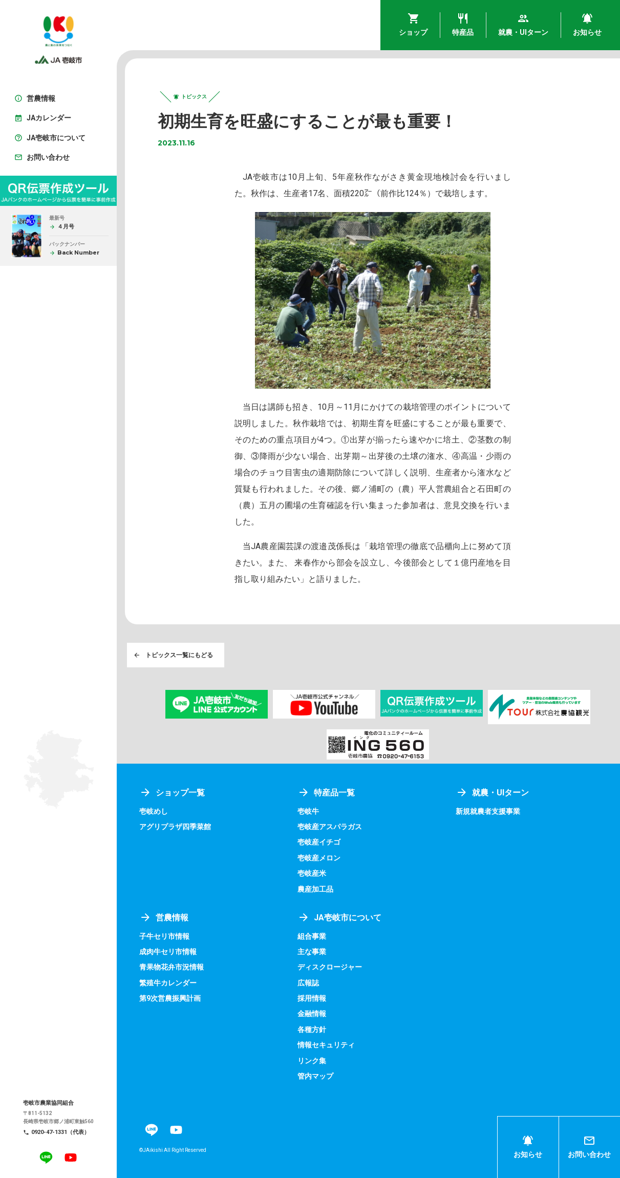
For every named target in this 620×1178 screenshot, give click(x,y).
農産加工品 (315, 889)
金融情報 (311, 1013)
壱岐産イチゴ (318, 842)
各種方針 (311, 1029)
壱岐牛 (308, 811)
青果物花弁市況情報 (171, 967)
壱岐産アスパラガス (329, 827)
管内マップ (315, 1076)
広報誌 (308, 983)
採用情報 (311, 998)
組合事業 (311, 936)
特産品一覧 (326, 792)
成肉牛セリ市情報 (168, 952)
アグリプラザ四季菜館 (175, 827)
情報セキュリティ (326, 1045)
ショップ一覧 (172, 792)
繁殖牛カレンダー (168, 983)
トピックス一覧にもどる (173, 655)
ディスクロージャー (329, 967)
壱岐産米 (311, 873)
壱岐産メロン (318, 858)
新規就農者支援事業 (488, 811)
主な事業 (311, 952)
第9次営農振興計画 (170, 998)
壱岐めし (153, 811)
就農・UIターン (492, 792)
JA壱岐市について (339, 917)
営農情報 (163, 917)
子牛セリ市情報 (164, 936)
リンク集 (311, 1061)
